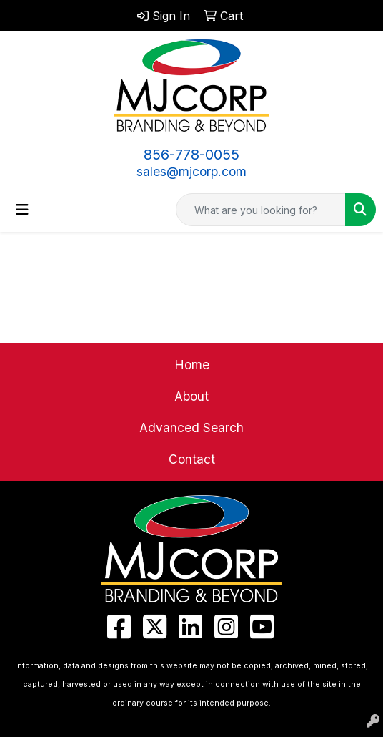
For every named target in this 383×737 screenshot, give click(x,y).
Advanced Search (191, 427)
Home (191, 364)
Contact (192, 459)
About (191, 396)
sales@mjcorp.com (191, 171)
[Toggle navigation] (22, 210)
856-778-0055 (191, 154)
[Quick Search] (261, 209)
